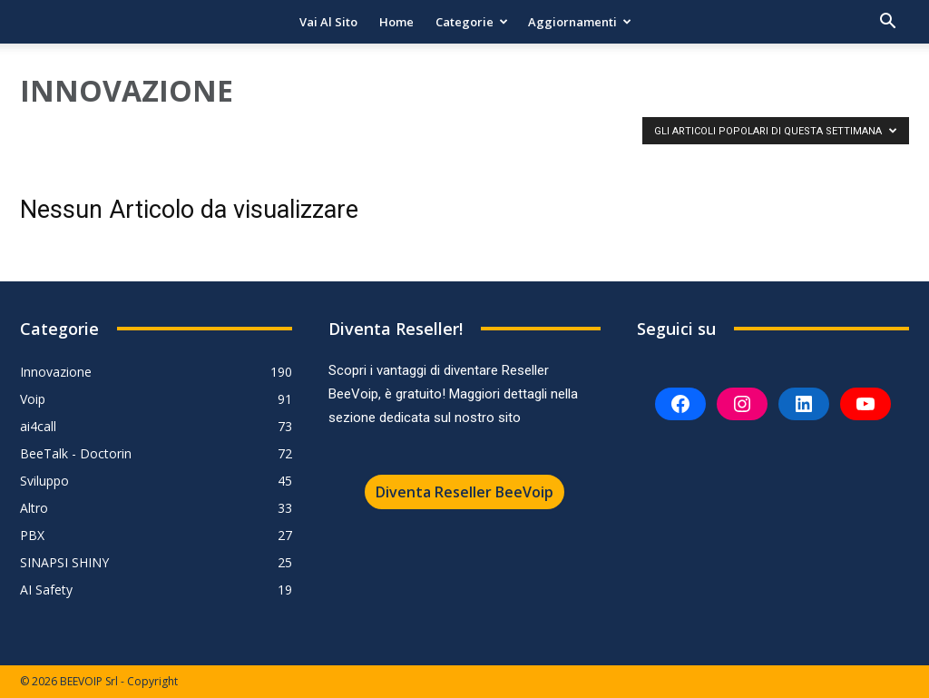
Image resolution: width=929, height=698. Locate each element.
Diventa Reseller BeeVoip (464, 492)
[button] (887, 23)
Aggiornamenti (579, 22)
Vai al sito (328, 22)
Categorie (471, 22)
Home (396, 22)
